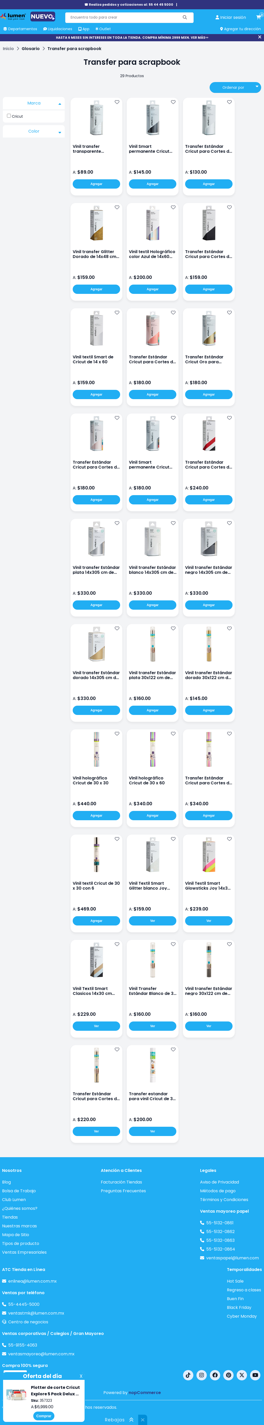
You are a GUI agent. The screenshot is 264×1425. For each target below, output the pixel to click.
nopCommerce (145, 1393)
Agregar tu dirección (240, 28)
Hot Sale (235, 1281)
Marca (44, 103)
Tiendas (10, 1217)
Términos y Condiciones (224, 1200)
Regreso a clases (244, 1290)
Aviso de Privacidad (219, 1182)
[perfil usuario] (230, 17)
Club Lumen (14, 1200)
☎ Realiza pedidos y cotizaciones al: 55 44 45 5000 (128, 4)
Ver (152, 921)
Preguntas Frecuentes (123, 1191)
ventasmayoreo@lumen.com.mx (41, 1354)
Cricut (17, 116)
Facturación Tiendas (121, 1182)
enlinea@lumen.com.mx (32, 1281)
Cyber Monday (242, 1316)
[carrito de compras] (258, 17)
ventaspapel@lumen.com (232, 1258)
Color (44, 131)
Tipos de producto (20, 1243)
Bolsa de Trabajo (19, 1191)
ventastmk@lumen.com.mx (36, 1313)
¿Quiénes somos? (19, 1208)
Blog (6, 1182)
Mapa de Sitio (15, 1235)
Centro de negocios (28, 1322)
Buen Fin (235, 1299)
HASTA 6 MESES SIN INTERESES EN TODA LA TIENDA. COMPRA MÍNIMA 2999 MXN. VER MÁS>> (132, 37)
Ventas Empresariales (24, 1252)
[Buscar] (185, 17)
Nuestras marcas (19, 1226)
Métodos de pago (218, 1191)
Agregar (96, 184)
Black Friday (239, 1307)
